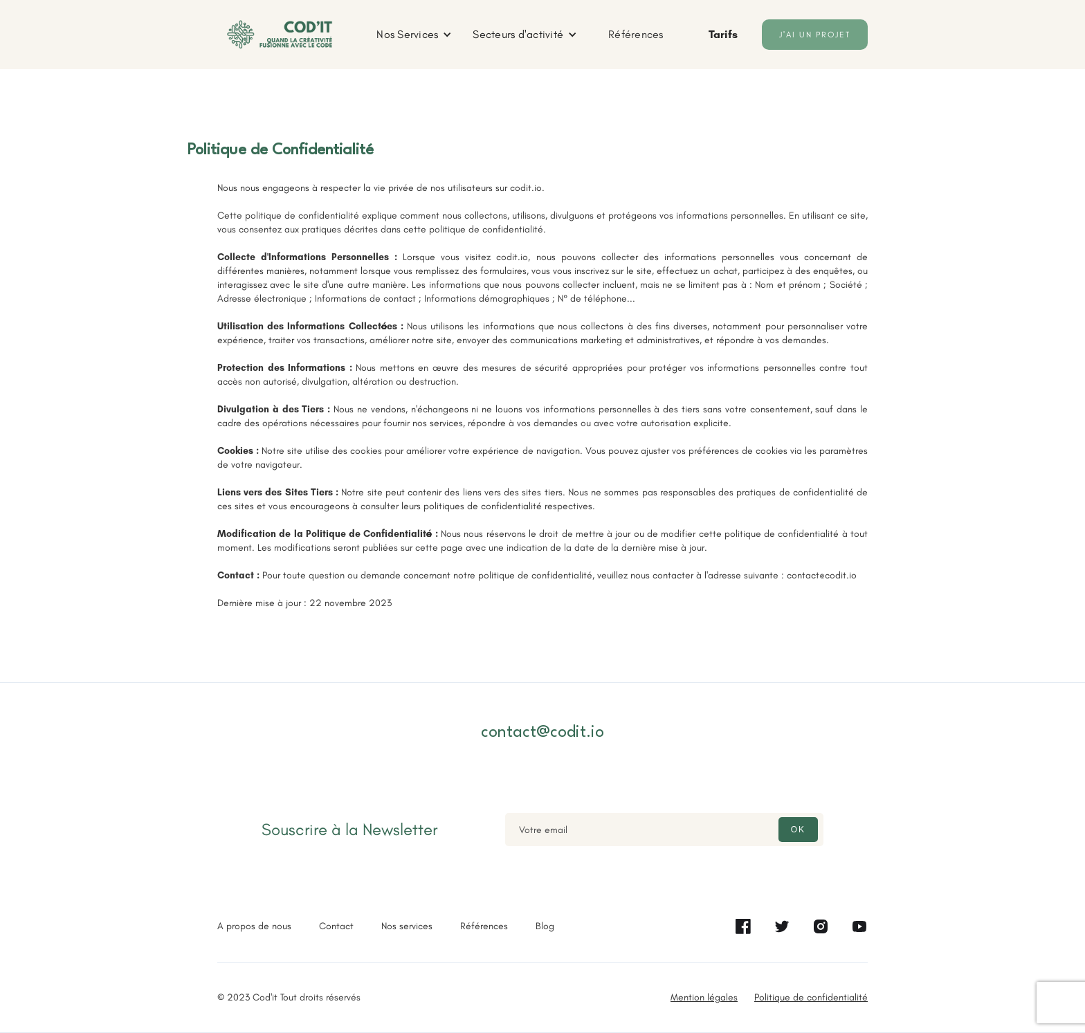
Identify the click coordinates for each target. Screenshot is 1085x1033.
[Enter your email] (664, 829)
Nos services (406, 926)
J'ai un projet (814, 34)
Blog (545, 926)
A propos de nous (254, 926)
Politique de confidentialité (811, 997)
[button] (414, 34)
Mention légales (704, 997)
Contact (336, 926)
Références (636, 34)
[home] (279, 34)
